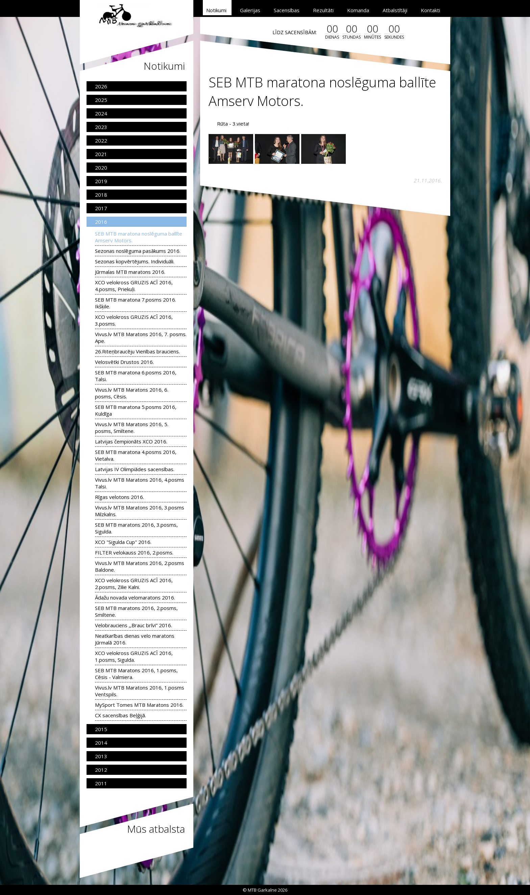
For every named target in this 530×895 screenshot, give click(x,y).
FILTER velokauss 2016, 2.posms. (134, 552)
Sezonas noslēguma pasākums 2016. (137, 250)
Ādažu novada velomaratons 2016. (135, 597)
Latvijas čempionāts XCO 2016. (131, 441)
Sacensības (286, 10)
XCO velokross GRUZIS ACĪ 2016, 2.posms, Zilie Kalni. (134, 583)
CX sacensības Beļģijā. (120, 715)
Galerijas (250, 10)
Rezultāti (323, 10)
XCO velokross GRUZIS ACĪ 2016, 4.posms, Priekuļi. (134, 285)
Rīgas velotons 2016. (119, 497)
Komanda (358, 10)
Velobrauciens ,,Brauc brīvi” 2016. (133, 625)
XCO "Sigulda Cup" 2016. (123, 542)
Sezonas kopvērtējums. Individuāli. (134, 261)
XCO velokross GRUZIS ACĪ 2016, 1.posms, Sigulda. (134, 656)
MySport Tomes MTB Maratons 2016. (139, 704)
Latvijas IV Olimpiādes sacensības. (134, 469)
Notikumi (216, 10)
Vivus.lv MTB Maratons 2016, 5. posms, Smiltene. (131, 427)
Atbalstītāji (395, 10)
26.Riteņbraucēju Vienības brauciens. (137, 351)
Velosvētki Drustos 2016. (124, 361)
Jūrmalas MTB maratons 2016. (130, 271)
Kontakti (430, 10)
